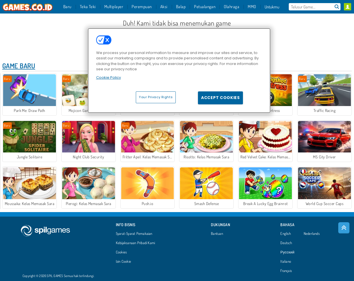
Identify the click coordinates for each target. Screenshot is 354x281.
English (285, 234)
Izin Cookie (123, 262)
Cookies (121, 252)
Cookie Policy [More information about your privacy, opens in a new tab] (108, 77)
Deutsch (286, 243)
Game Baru (18, 65)
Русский (287, 252)
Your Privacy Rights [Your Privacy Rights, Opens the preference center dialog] (156, 97)
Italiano (285, 262)
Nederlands (312, 234)
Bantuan (217, 234)
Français (286, 271)
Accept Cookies (220, 97)
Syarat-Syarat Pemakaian (134, 234)
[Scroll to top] (344, 227)
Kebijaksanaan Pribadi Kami (135, 243)
